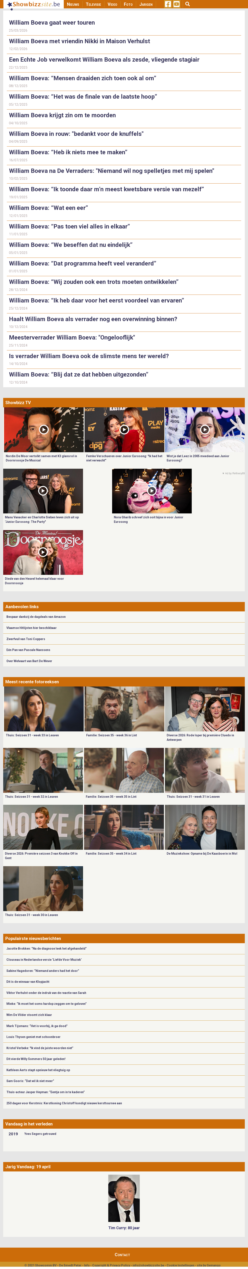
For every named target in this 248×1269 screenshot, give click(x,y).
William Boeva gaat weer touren (52, 22)
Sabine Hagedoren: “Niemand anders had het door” (42, 971)
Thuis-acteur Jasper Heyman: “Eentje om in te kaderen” (45, 1092)
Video (112, 4)
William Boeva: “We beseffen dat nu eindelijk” (70, 244)
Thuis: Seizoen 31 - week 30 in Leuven (31, 915)
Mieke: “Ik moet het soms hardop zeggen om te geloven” (46, 1003)
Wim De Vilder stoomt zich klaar (29, 1015)
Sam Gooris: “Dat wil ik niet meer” (30, 1081)
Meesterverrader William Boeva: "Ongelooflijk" (72, 337)
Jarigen (146, 4)
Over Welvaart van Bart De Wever (29, 661)
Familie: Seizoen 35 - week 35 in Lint (111, 796)
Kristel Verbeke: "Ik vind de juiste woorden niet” (39, 1048)
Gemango (214, 1265)
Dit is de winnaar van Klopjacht (27, 981)
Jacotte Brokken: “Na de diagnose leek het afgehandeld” (46, 948)
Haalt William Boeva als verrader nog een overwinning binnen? (93, 319)
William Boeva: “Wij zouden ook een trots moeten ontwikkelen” (93, 281)
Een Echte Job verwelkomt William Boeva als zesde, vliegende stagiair (104, 59)
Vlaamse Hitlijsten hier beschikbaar (31, 628)
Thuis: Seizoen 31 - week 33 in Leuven (32, 735)
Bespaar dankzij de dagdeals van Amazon (36, 616)
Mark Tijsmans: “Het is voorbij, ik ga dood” (37, 1026)
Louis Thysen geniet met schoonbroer (33, 1037)
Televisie (93, 4)
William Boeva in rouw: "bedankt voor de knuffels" (76, 133)
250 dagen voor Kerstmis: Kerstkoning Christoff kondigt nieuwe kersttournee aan (64, 1103)
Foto (128, 4)
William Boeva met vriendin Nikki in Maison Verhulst (79, 41)
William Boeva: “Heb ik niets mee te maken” (68, 152)
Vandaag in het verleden (29, 1124)
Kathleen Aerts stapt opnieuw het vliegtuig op (38, 1070)
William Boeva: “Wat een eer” (48, 207)
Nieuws (73, 4)
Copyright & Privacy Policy (111, 1265)
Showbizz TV (18, 402)
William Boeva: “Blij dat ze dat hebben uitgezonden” (79, 374)
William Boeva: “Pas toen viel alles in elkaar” (69, 226)
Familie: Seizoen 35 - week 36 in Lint (111, 735)
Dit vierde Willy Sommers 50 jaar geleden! (35, 1059)
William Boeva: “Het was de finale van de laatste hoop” (83, 96)
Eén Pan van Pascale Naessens (28, 650)
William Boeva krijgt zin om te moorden (62, 115)
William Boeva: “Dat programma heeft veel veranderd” (82, 263)
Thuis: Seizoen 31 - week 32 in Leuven (31, 796)
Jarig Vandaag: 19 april (27, 1166)
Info (87, 1265)
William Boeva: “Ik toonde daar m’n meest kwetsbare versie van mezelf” (106, 189)
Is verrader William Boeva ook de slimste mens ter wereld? (89, 356)
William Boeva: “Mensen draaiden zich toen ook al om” (82, 78)
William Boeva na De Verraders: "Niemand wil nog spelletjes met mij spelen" (111, 170)
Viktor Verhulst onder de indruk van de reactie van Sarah (46, 993)
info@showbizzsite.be (148, 1265)
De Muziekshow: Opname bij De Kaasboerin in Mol (202, 853)
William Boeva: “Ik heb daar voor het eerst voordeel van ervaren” (96, 300)
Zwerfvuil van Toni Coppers (25, 639)
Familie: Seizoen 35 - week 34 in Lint (111, 853)
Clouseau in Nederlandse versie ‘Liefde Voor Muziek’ (44, 959)
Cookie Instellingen (180, 1265)
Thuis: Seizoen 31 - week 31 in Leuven (193, 796)
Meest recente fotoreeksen (32, 681)
